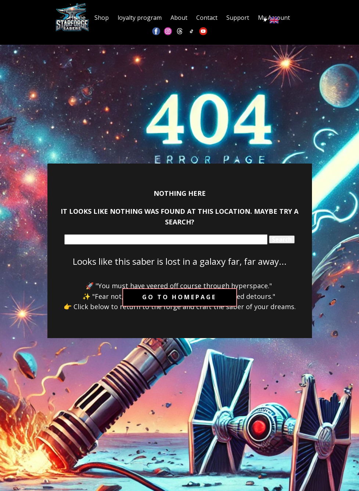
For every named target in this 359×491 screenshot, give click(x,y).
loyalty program (140, 18)
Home (77, 18)
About (178, 18)
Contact (207, 18)
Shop (101, 18)
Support (237, 18)
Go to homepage (179, 297)
